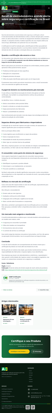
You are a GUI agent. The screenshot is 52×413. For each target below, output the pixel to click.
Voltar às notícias (6, 11)
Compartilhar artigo (43, 289)
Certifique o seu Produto (19, 352)
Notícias (30, 381)
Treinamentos (5, 398)
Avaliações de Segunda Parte (8, 396)
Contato (30, 379)
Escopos (30, 375)
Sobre (30, 377)
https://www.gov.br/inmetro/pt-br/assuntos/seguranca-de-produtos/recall (26, 270)
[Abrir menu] (48, 8)
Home (30, 370)
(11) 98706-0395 (4, 3)
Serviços (30, 373)
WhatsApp (37, 352)
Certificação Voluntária (7, 391)
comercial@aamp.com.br (15, 2)
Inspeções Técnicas (6, 394)
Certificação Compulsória (7, 389)
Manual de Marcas (7, 401)
